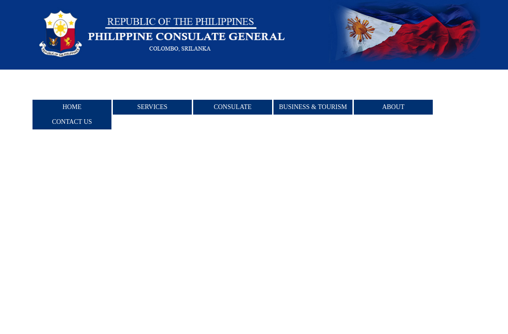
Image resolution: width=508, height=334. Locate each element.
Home (71, 106)
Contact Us (72, 121)
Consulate (233, 106)
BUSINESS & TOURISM (313, 106)
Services (152, 106)
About (393, 106)
